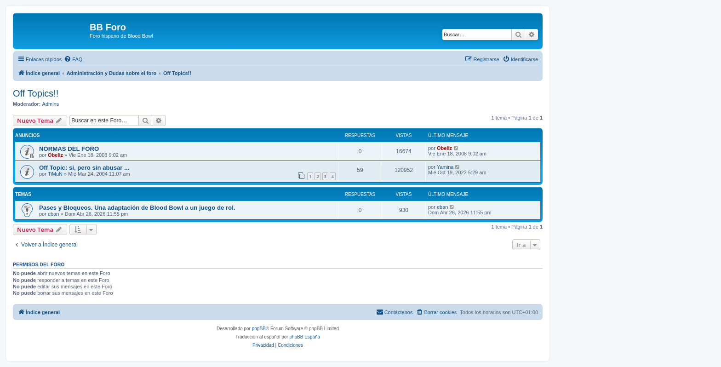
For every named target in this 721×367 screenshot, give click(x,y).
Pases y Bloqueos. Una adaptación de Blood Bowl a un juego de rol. (137, 207)
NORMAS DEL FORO (69, 148)
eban (53, 214)
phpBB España (304, 336)
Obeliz (55, 155)
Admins (50, 104)
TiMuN (55, 174)
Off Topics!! (35, 93)
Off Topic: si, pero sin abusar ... (84, 167)
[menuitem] (73, 59)
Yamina (445, 167)
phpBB (259, 328)
